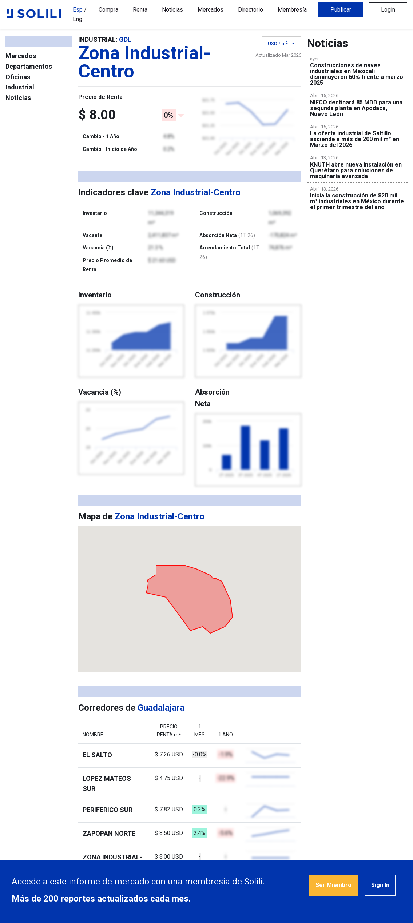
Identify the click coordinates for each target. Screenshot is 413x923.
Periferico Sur (107, 810)
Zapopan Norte (109, 833)
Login (388, 9)
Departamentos (28, 66)
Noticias (172, 9)
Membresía (292, 9)
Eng (77, 19)
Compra (108, 9)
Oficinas (17, 77)
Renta (140, 9)
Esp (78, 9)
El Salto (97, 755)
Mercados (210, 9)
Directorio (250, 9)
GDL (125, 39)
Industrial (19, 87)
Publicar (340, 9)
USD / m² (280, 43)
